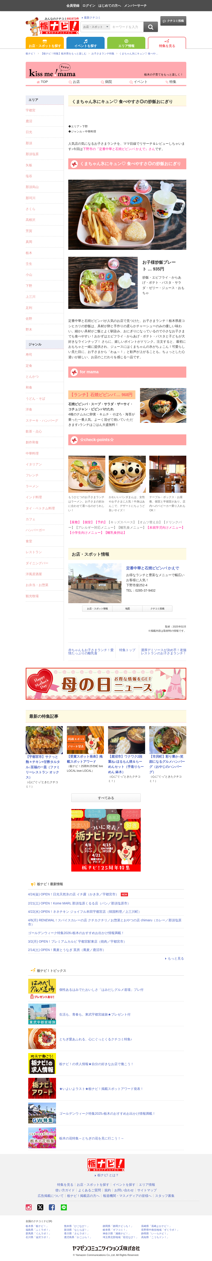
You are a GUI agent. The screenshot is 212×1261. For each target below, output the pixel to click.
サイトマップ (147, 1190)
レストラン (34, 552)
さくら (30, 209)
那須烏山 (32, 187)
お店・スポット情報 (97, 608)
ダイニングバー (37, 563)
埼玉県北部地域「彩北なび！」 (120, 1237)
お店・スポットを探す (45, 44)
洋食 (29, 409)
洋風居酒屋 (34, 574)
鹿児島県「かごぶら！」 (78, 1237)
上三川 (30, 296)
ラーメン (32, 486)
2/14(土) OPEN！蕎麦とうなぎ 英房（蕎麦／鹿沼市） (67, 950)
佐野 (29, 318)
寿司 (29, 354)
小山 (29, 274)
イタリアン (34, 464)
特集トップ (127, 650)
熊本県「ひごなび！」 (77, 1226)
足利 (29, 308)
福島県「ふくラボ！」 (38, 1230)
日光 (29, 132)
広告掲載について (51, 1196)
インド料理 (34, 497)
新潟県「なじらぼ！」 (77, 1230)
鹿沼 (29, 121)
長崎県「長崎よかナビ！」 (156, 1226)
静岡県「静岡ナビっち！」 (118, 1226)
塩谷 (29, 176)
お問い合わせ (124, 1190)
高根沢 (30, 220)
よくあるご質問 (89, 1190)
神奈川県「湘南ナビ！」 (117, 1233)
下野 (29, 286)
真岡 (29, 242)
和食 (29, 387)
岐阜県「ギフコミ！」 (115, 1230)
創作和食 (32, 442)
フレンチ (32, 475)
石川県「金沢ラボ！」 (38, 1237)
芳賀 (29, 231)
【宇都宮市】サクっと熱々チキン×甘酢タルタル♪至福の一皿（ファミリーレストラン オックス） (43, 767)
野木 (29, 329)
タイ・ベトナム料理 (40, 508)
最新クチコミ (91, 17)
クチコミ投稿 (173, 21)
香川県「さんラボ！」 (77, 1233)
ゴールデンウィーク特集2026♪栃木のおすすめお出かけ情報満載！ (76, 933)
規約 (107, 1190)
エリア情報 (126, 44)
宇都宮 (30, 110)
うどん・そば (35, 398)
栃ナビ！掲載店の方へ (83, 1196)
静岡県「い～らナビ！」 (155, 1233)
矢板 (29, 165)
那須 (29, 143)
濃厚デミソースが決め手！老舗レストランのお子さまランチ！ (163, 651)
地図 (127, 608)
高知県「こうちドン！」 (155, 1237)
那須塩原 (32, 154)
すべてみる (106, 798)
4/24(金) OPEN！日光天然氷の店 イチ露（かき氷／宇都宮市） (73, 894)
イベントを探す (85, 44)
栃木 (29, 253)
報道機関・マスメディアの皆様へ (127, 1196)
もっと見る (174, 958)
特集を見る (167, 44)
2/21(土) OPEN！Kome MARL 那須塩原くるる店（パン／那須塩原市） (79, 903)
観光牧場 (32, 596)
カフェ (30, 519)
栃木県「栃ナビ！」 (37, 1226)
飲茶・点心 (34, 431)
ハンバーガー (35, 530)
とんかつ (32, 376)
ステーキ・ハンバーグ (42, 420)
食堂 (29, 541)
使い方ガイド (65, 1190)
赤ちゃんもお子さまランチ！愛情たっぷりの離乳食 (91, 651)
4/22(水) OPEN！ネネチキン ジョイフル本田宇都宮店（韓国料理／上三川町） (84, 911)
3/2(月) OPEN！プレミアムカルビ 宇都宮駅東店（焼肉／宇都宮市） (77, 941)
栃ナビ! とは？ (106, 1175)
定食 (29, 365)
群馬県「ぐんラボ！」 (38, 1233)
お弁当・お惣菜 (37, 585)
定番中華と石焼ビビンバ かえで (152, 568)
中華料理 (32, 453)
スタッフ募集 (165, 1196)
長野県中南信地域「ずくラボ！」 (160, 1230)
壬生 (29, 264)
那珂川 (30, 198)
